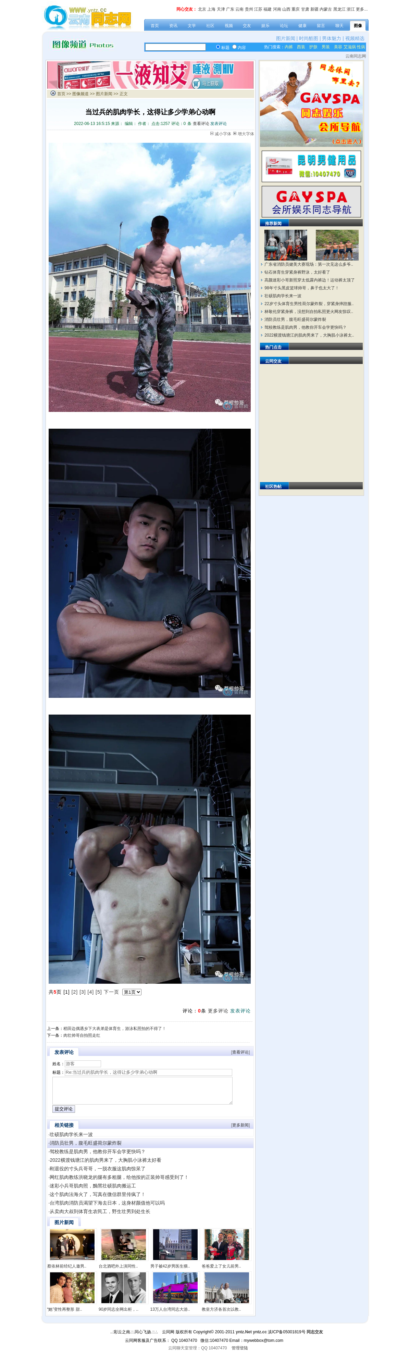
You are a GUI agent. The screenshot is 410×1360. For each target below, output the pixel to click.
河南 (277, 9)
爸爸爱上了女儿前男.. (221, 1271)
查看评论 (201, 123)
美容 (338, 47)
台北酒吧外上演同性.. (118, 1271)
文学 (192, 25)
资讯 (173, 25)
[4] (91, 992)
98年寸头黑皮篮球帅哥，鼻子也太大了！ (301, 288)
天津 (221, 9)
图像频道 (80, 93)
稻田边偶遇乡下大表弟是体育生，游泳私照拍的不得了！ (114, 1028)
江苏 (258, 9)
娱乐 (265, 25)
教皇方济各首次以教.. (221, 1314)
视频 (229, 25)
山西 (286, 9)
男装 (326, 47)
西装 (301, 47)
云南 (239, 9)
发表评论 (218, 123)
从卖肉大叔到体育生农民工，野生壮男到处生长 (100, 1216)
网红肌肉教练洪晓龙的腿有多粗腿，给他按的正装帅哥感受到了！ (119, 1182)
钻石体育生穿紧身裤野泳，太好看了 (297, 272)
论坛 (284, 25)
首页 (155, 25)
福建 (267, 9)
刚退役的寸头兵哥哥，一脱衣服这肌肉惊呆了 (98, 1173)
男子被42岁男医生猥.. (170, 1271)
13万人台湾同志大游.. (170, 1314)
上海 (211, 9)
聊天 (339, 25)
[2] (75, 992)
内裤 (289, 47)
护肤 (313, 47)
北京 (202, 9)
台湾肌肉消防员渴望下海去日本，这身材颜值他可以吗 (107, 1208)
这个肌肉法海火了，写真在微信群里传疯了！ (98, 1199)
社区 (210, 25)
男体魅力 (331, 38)
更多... (362, 9)
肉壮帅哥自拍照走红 (81, 1035)
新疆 (314, 9)
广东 (230, 9)
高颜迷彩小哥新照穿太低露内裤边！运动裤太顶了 (309, 280)
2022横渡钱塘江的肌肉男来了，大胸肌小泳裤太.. (309, 335)
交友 (247, 25)
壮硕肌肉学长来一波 (71, 1139)
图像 (358, 25)
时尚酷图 (308, 38)
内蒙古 (326, 9)
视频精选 (354, 38)
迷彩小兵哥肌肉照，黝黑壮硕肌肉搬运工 (93, 1191)
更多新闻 (240, 1130)
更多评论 (218, 1010)
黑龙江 (339, 9)
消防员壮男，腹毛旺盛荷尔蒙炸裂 (86, 1148)
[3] (82, 992)
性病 (361, 47)
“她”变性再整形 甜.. (64, 1314)
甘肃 (305, 9)
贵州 (249, 9)
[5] (99, 992)
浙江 (351, 9)
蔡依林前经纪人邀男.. (67, 1271)
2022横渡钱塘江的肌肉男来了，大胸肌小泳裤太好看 (105, 1165)
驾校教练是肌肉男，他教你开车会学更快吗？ (98, 1156)
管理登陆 (240, 1353)
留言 (321, 25)
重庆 (295, 9)
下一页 (111, 992)
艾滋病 (350, 47)
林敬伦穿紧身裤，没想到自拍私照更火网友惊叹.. (308, 311)
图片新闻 (285, 38)
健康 (302, 25)
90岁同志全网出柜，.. (118, 1314)
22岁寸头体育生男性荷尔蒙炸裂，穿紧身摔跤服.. (308, 303)
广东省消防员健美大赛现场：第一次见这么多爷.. (308, 264)
